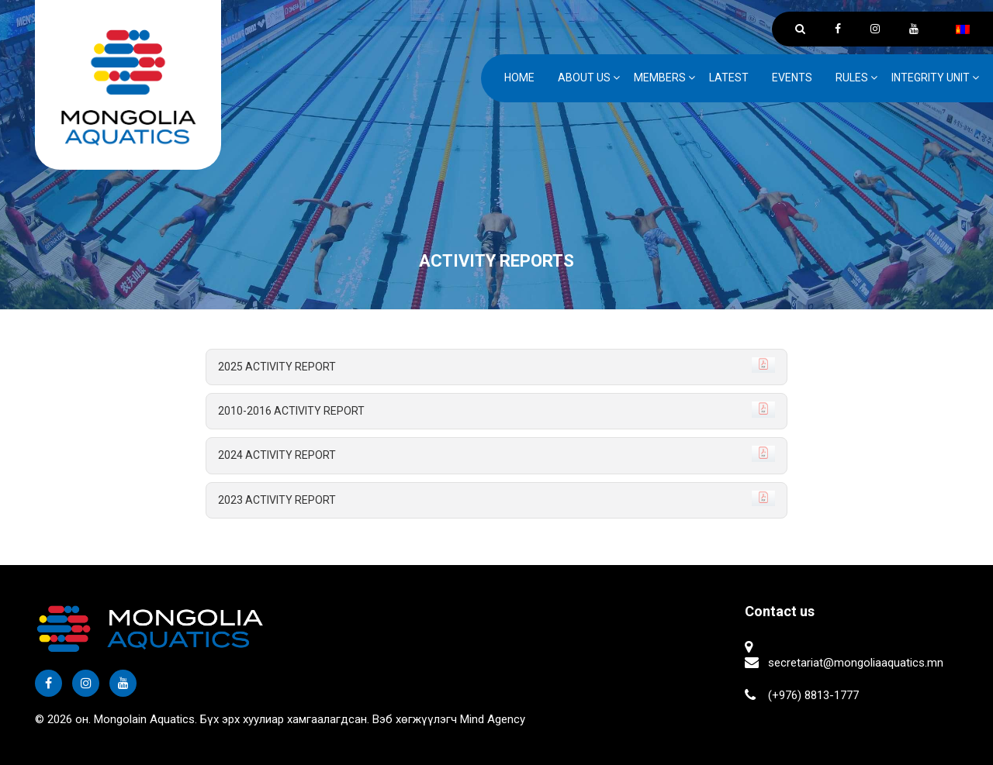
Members (660, 77)
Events (792, 77)
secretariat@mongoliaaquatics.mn (855, 663)
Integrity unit (930, 77)
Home (519, 77)
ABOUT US (584, 77)
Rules (852, 77)
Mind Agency (492, 719)
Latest (729, 77)
